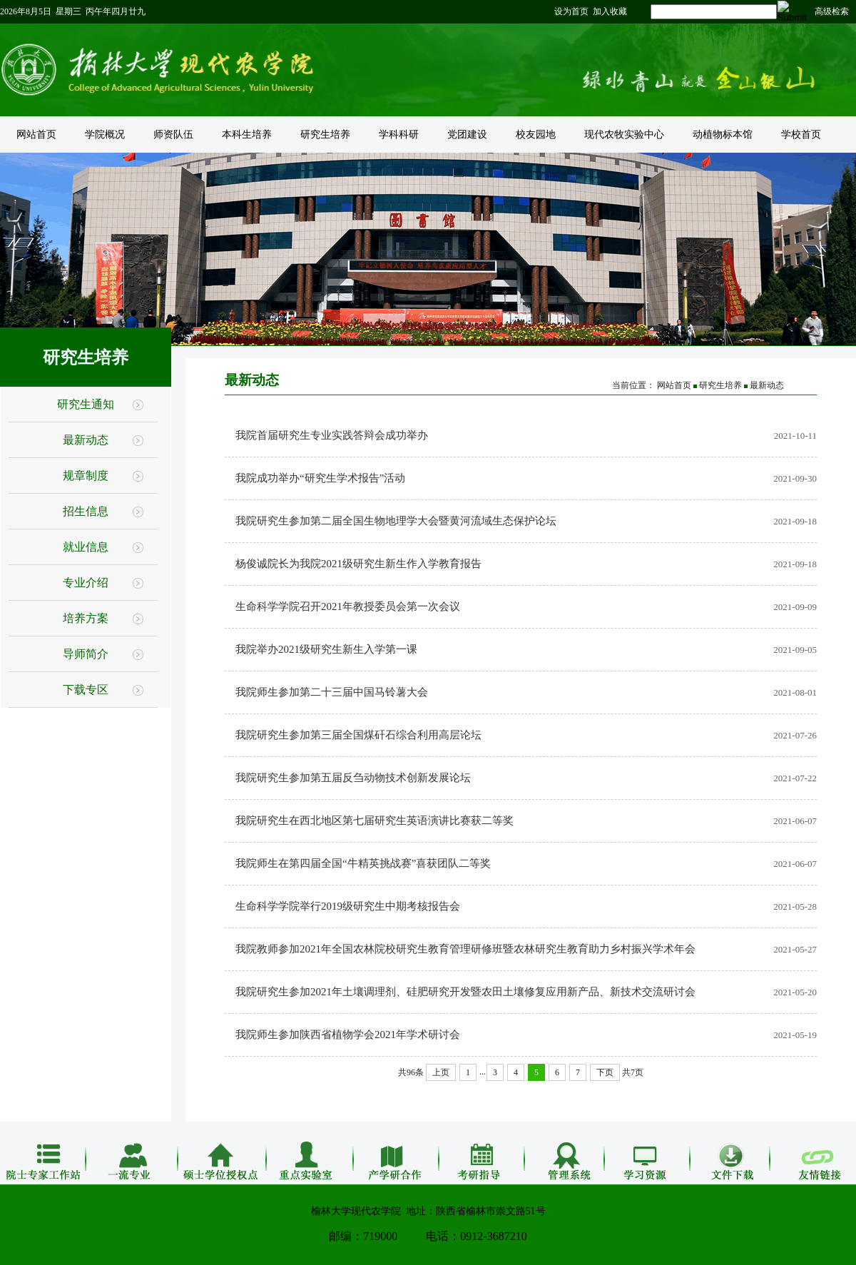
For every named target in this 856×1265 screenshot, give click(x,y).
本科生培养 (247, 134)
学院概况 (105, 134)
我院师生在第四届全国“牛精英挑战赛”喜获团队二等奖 (363, 863)
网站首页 (36, 134)
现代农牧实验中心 (624, 134)
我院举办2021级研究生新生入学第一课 (326, 649)
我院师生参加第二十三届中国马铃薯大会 (331, 692)
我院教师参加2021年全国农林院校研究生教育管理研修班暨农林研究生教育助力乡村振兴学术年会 (465, 949)
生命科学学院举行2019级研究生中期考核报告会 (347, 906)
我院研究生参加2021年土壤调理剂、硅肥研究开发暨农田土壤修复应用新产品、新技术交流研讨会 (465, 991)
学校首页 (801, 134)
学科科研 (399, 134)
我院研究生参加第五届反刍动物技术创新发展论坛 (353, 777)
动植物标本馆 (723, 134)
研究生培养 (325, 134)
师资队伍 (173, 134)
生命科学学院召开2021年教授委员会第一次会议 (347, 606)
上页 (440, 1072)
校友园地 (536, 134)
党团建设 (467, 134)
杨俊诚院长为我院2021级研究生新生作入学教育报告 (358, 563)
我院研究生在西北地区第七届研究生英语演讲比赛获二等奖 (374, 820)
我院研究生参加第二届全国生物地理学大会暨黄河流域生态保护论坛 (395, 521)
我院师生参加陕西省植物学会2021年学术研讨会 (347, 1034)
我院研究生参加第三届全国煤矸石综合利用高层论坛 (358, 735)
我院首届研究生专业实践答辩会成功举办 (331, 435)
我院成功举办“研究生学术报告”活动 (320, 478)
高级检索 (832, 11)
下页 (604, 1072)
